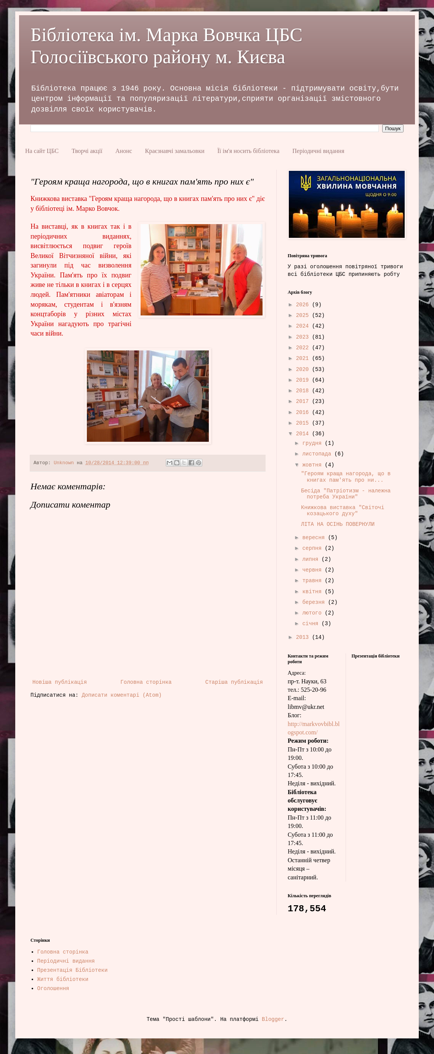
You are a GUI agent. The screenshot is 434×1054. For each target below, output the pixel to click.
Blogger (273, 1019)
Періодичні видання (318, 151)
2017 (304, 401)
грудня (313, 443)
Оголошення (53, 989)
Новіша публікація (59, 682)
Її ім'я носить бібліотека (248, 151)
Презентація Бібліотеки (72, 970)
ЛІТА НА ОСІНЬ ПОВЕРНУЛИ (338, 524)
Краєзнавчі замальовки (175, 151)
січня (311, 624)
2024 (304, 326)
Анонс (123, 151)
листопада (318, 454)
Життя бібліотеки (62, 979)
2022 (304, 348)
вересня (315, 538)
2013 (304, 637)
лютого (313, 613)
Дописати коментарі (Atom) (122, 695)
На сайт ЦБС (42, 151)
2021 (304, 358)
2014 (304, 434)
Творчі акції (87, 151)
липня (311, 559)
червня (313, 570)
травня (313, 581)
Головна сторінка (145, 682)
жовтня (313, 465)
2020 (304, 369)
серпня (313, 548)
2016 (304, 412)
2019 (304, 380)
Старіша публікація (234, 682)
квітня (313, 592)
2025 (304, 315)
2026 (304, 305)
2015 (304, 423)
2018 (304, 391)
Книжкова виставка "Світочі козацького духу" (342, 511)
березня (315, 602)
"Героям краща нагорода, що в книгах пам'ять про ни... (346, 477)
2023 (304, 337)
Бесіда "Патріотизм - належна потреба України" (346, 494)
